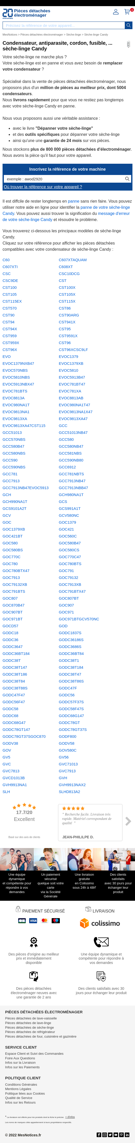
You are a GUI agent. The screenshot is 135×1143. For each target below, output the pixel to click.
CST (62, 280)
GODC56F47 (14, 702)
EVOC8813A (14, 398)
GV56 (64, 757)
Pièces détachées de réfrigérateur (30, 1032)
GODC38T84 (14, 681)
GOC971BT (12, 619)
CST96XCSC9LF (73, 349)
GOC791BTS (14, 591)
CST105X (67, 294)
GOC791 (66, 570)
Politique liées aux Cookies (25, 1093)
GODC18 (10, 633)
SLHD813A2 (69, 791)
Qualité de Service (18, 1098)
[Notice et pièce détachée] (8, 14)
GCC (63, 425)
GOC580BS (13, 550)
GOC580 (10, 543)
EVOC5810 (68, 370)
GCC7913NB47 (72, 481)
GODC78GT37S (73, 729)
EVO (7, 356)
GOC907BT (12, 612)
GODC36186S (71, 640)
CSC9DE (10, 280)
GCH (7, 494)
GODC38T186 (15, 674)
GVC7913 (67, 771)
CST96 (65, 342)
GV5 (6, 757)
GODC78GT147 (16, 729)
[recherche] (128, 25)
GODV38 (10, 743)
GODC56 (67, 695)
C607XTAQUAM (73, 260)
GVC (7, 764)
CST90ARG (69, 315)
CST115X (67, 301)
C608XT (66, 267)
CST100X (67, 287)
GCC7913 (11, 481)
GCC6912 (67, 467)
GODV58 (66, 743)
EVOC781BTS (15, 391)
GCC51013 (12, 432)
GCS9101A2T (14, 508)
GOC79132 (68, 577)
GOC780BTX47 (16, 570)
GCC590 (10, 460)
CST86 (65, 308)
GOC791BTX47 (72, 591)
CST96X (10, 349)
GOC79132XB (15, 584)
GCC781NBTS (71, 474)
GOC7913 (11, 577)
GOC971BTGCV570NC (79, 619)
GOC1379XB (14, 529)
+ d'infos (70, 1117)
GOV (7, 750)
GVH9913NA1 (15, 785)
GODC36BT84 (71, 653)
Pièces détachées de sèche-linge (29, 1027)
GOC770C (11, 557)
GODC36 (10, 640)
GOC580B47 (70, 543)
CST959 (10, 336)
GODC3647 (12, 646)
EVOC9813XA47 (73, 418)
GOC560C (68, 536)
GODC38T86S (71, 681)
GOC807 (10, 598)
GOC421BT (12, 536)
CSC (7, 273)
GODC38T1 (69, 660)
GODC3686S (70, 646)
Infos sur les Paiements (22, 1067)
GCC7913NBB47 (73, 488)
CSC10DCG (69, 273)
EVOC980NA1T (16, 405)
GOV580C (67, 750)
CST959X (11, 342)
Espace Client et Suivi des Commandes (34, 1054)
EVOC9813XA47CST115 (24, 425)
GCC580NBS (14, 453)
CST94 (9, 322)
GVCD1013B (14, 778)
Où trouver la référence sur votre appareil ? (43, 187)
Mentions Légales (18, 1089)
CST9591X (68, 336)
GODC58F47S (71, 709)
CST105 (10, 294)
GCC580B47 (13, 446)
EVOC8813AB (71, 398)
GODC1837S (70, 633)
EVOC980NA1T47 (74, 405)
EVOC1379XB (71, 363)
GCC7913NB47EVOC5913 (26, 488)
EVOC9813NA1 (16, 412)
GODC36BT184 (16, 653)
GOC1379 (67, 522)
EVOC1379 (68, 356)
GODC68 (10, 715)
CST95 (65, 329)
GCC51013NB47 (73, 432)
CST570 (10, 308)
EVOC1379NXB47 (18, 363)
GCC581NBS (70, 453)
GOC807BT (69, 598)
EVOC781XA (70, 391)
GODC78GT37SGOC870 (24, 736)
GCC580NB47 (71, 446)
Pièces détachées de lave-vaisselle (31, 1018)
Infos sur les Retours (20, 1102)
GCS (63, 501)
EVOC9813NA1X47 (76, 412)
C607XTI (10, 267)
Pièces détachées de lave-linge (28, 1023)
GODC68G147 (71, 715)
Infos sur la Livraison (20, 1062)
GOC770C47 (70, 557)
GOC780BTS (70, 564)
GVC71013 (68, 764)
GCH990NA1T (15, 501)
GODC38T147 (15, 667)
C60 (6, 260)
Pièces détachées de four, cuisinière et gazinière (40, 1036)
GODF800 (67, 736)
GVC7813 (11, 771)
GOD (63, 626)
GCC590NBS (14, 467)
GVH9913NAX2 (72, 785)
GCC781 (10, 474)
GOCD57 (10, 626)
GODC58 (10, 709)
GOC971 (66, 612)
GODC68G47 (14, 722)
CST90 (9, 315)
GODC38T (12, 660)
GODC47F (68, 688)
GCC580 (66, 439)
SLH (6, 791)
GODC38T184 (71, 667)
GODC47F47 (14, 695)
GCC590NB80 (71, 460)
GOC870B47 (14, 605)
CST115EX (12, 301)
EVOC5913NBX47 (18, 384)
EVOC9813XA (15, 418)
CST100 (10, 287)
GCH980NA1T (71, 494)
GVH (63, 778)
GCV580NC (69, 515)
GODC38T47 (70, 674)
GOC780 (10, 564)
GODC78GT (69, 722)
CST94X (10, 329)
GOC (7, 522)
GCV (7, 515)
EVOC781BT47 (72, 384)
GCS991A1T (70, 508)
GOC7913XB (70, 584)
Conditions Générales (21, 1084)
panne (74, 201)
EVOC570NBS (15, 370)
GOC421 (66, 529)
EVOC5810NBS (16, 377)
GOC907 (66, 605)
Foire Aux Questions (20, 1058)
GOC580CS (69, 550)
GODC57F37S (71, 702)
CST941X (67, 322)
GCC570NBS (14, 439)
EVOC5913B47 (72, 377)
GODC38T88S (15, 688)
